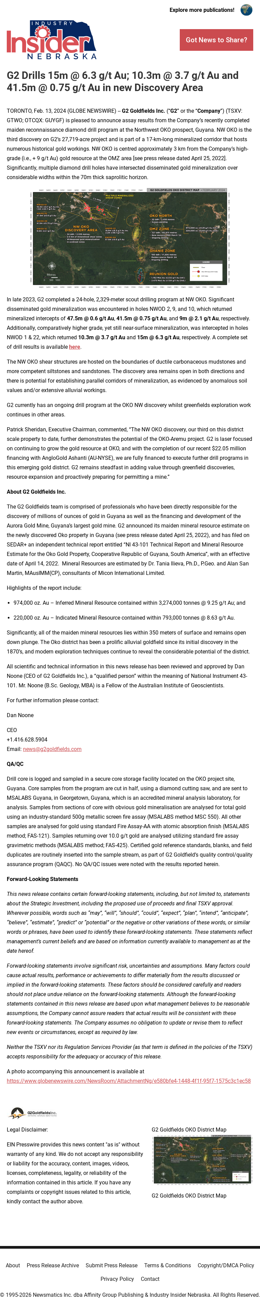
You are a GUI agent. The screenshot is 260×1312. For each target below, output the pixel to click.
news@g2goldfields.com (52, 749)
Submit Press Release (111, 1265)
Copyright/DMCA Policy (226, 1265)
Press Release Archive (53, 1265)
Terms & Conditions (167, 1265)
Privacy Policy (117, 1279)
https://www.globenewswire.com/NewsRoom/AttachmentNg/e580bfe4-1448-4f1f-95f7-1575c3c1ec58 (129, 1081)
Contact (150, 1279)
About (13, 1265)
